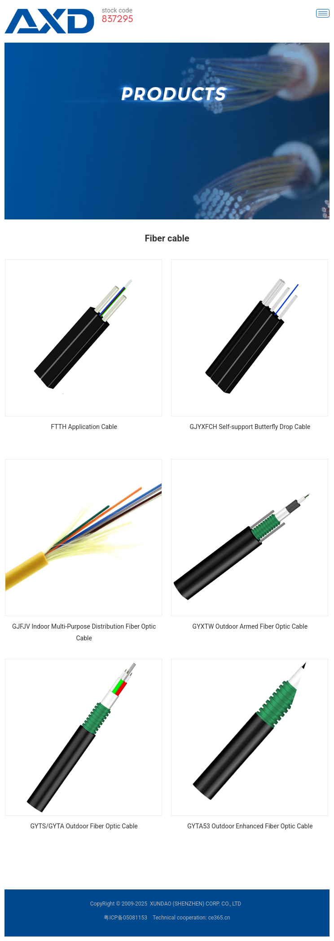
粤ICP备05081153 (125, 918)
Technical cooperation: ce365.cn (191, 918)
